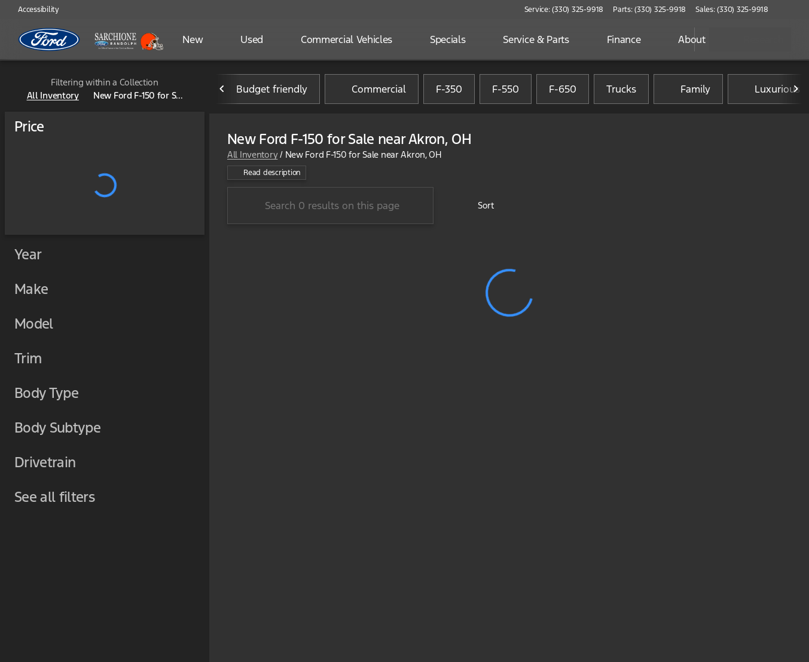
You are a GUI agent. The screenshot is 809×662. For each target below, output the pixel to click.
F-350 (449, 89)
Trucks (621, 89)
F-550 (505, 89)
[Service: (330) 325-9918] (564, 9)
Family (688, 89)
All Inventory (252, 154)
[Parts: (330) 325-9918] (649, 9)
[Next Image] (796, 89)
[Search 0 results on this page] (330, 205)
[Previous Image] (222, 89)
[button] (794, 9)
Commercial (371, 89)
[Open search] (670, 39)
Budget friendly (264, 89)
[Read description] (266, 173)
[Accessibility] (33, 9)
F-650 (562, 89)
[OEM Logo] (49, 39)
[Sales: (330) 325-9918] (732, 9)
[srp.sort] (479, 205)
